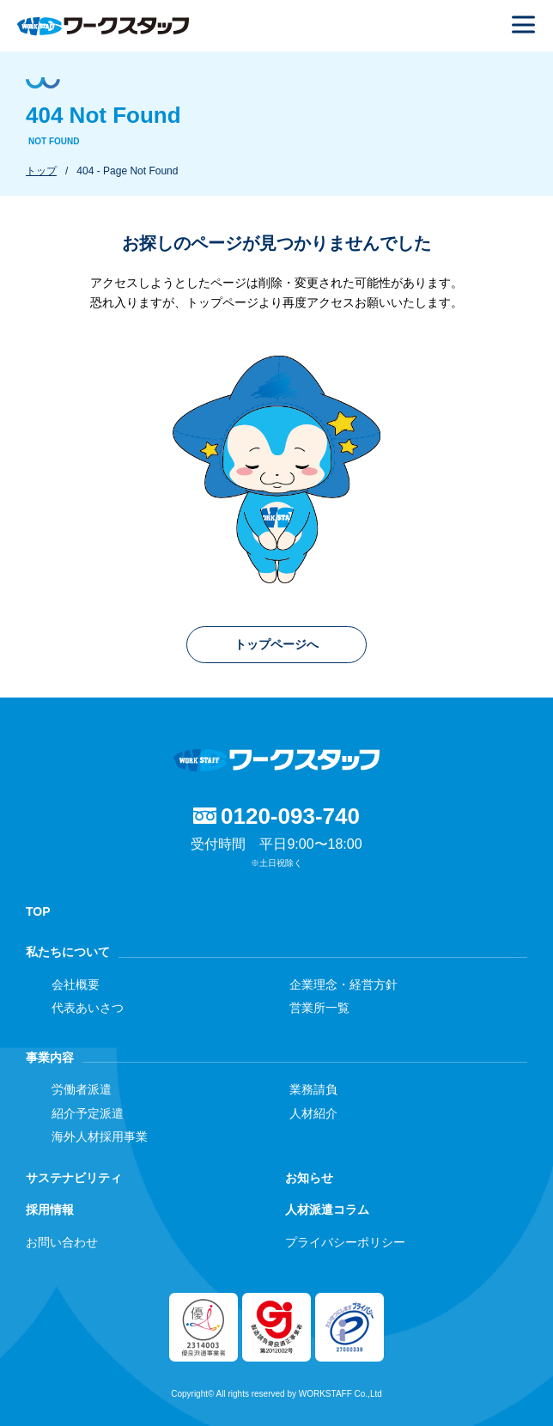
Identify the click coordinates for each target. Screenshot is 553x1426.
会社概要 (76, 984)
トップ (41, 171)
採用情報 (50, 1209)
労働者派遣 (82, 1089)
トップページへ (276, 644)
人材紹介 (313, 1113)
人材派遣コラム (327, 1209)
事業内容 (50, 1057)
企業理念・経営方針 (343, 984)
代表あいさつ (88, 1008)
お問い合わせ (62, 1242)
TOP (38, 911)
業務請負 (313, 1089)
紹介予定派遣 (88, 1113)
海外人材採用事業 (100, 1136)
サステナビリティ (74, 1178)
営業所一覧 (319, 1008)
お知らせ (309, 1178)
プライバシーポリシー (345, 1242)
